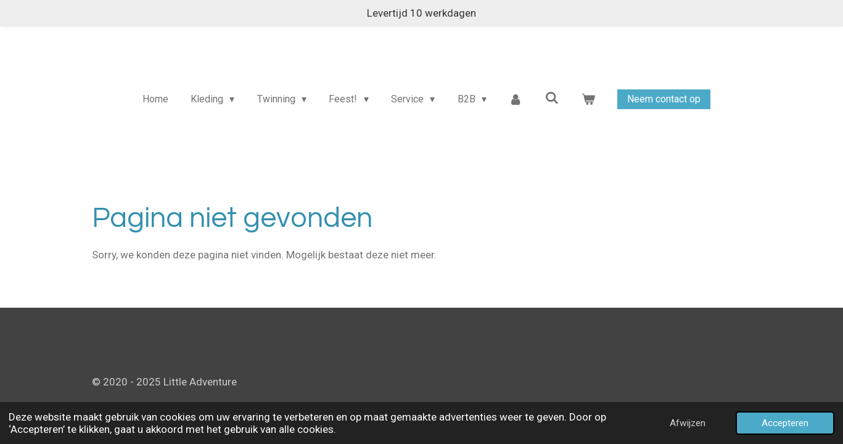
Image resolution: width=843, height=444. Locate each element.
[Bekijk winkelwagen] (588, 99)
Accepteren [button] (785, 423)
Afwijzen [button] (687, 423)
